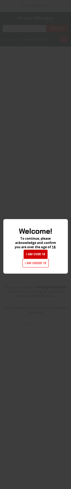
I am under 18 (35, 263)
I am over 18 (35, 254)
